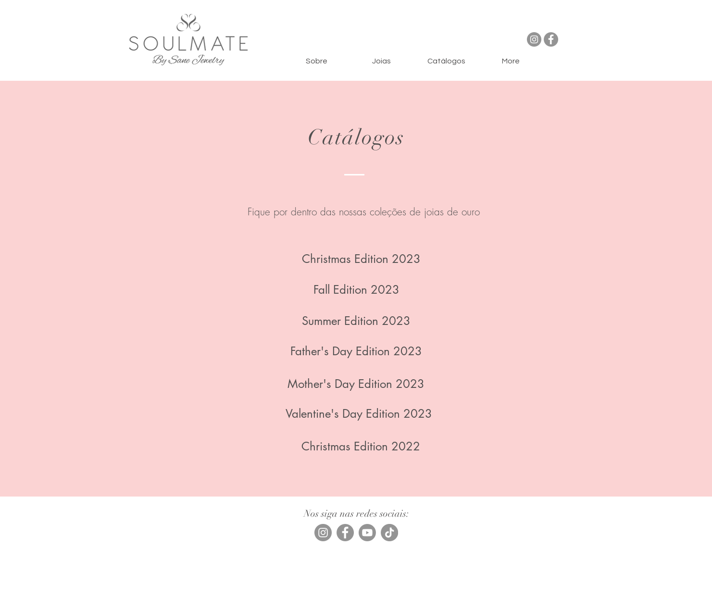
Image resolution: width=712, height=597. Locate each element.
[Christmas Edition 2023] (361, 259)
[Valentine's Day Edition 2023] (359, 414)
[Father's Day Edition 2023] (356, 351)
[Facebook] (551, 39)
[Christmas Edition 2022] (360, 446)
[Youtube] (367, 532)
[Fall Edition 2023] (356, 290)
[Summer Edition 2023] (356, 321)
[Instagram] (534, 39)
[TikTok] (389, 532)
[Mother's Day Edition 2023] (356, 384)
